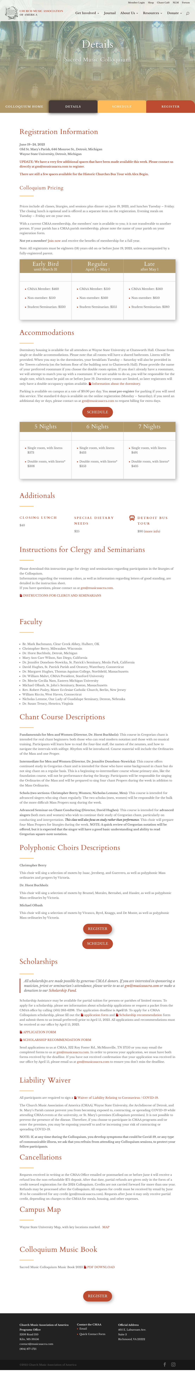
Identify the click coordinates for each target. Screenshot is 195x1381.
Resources (151, 13)
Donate (173, 13)
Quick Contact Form (92, 1334)
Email (83, 1328)
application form (96, 1015)
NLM (176, 3)
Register (97, 929)
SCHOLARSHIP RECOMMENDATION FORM (57, 1040)
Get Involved (85, 13)
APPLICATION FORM (39, 1032)
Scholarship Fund (62, 990)
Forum (186, 3)
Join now (54, 240)
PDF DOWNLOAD (101, 1267)
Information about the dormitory (116, 383)
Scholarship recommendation (140, 1015)
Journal (110, 13)
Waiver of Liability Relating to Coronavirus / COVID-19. (118, 1097)
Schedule (97, 412)
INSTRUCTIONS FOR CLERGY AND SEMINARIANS (62, 595)
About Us (127, 13)
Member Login (136, 3)
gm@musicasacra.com (51, 166)
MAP (105, 1227)
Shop (151, 3)
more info (152, 534)
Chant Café (163, 3)
